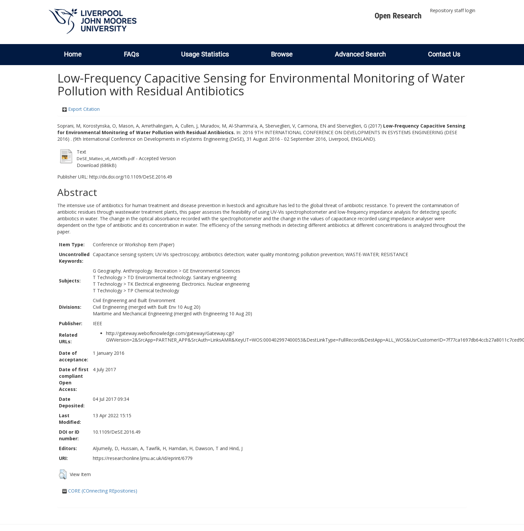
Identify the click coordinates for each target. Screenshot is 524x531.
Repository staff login (452, 10)
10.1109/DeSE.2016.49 (117, 432)
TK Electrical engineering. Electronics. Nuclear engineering (188, 284)
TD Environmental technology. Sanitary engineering (181, 277)
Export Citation (81, 109)
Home (73, 54)
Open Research (398, 15)
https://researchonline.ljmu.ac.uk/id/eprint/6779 (143, 458)
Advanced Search (360, 54)
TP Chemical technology (153, 290)
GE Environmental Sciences (211, 271)
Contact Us (444, 54)
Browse (282, 54)
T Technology (107, 277)
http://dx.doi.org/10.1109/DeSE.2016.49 (130, 177)
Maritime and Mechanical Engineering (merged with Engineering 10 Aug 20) (172, 313)
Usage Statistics (205, 54)
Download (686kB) (97, 165)
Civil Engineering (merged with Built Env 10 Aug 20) (146, 307)
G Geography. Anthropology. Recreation (135, 271)
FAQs (131, 54)
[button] (62, 474)
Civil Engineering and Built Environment (134, 300)
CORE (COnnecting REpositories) (99, 491)
